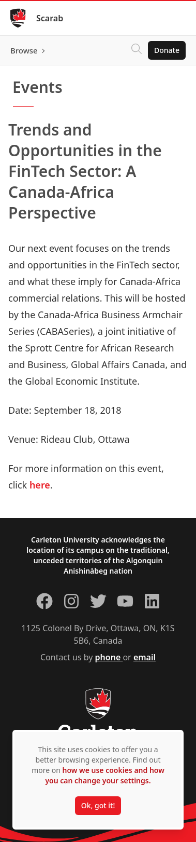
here (39, 485)
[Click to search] (136, 50)
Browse (24, 50)
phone (109, 657)
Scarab (49, 18)
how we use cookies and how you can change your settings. (104, 775)
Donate (166, 50)
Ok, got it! (98, 805)
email (144, 657)
